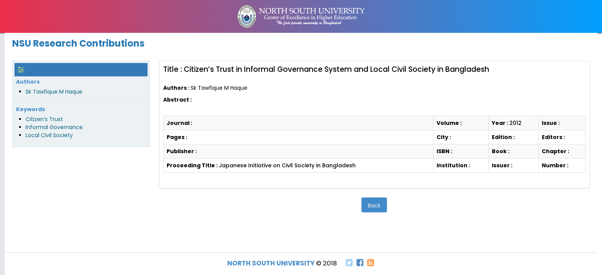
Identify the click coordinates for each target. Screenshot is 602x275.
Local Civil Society (49, 135)
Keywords (30, 109)
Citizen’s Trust (44, 119)
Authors (28, 82)
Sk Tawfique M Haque (54, 91)
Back (374, 205)
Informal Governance (54, 127)
